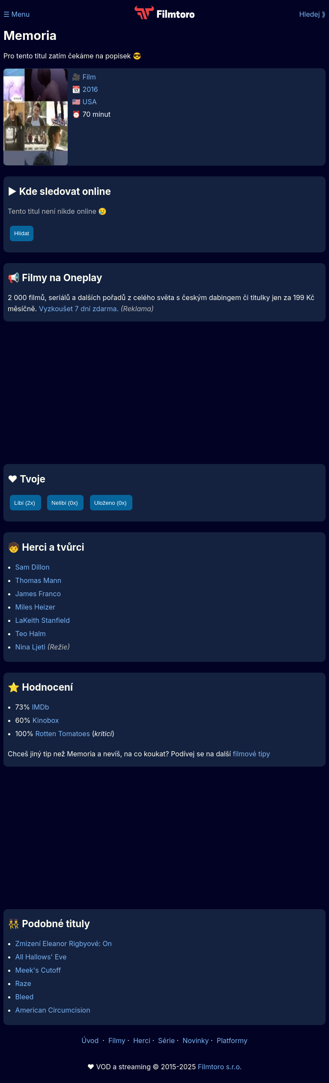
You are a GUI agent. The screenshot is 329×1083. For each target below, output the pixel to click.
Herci (141, 1040)
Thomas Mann (38, 580)
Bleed (24, 996)
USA (90, 101)
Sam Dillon (32, 567)
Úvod (90, 1040)
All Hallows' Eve (41, 957)
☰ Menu (16, 14)
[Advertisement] (164, 393)
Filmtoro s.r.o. (220, 1066)
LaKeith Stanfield (42, 620)
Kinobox (46, 720)
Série (166, 1040)
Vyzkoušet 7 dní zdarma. (79, 308)
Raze (23, 983)
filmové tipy (251, 753)
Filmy (117, 1040)
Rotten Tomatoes (63, 733)
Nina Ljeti (30, 647)
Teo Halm (30, 633)
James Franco (38, 593)
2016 (90, 89)
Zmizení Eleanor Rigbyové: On (63, 943)
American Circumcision (52, 1010)
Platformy (232, 1040)
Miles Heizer (35, 607)
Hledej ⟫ (312, 14)
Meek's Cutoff (38, 970)
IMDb (40, 707)
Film (89, 77)
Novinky (195, 1040)
